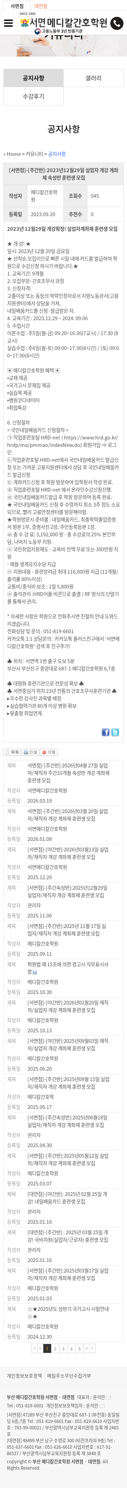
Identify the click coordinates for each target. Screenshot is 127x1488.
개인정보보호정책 (24, 1375)
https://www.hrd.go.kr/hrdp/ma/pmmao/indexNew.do (62, 441)
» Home (12, 154)
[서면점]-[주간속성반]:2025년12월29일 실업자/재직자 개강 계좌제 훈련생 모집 (67, 891)
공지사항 (33, 78)
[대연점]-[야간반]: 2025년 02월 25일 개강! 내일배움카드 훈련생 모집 (67, 1197)
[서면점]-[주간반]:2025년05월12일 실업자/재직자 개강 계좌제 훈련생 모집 (67, 1159)
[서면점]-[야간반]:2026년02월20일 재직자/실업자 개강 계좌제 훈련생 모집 (67, 1006)
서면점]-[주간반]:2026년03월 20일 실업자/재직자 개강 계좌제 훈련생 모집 (67, 814)
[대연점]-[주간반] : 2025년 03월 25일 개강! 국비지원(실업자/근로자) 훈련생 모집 (67, 1235)
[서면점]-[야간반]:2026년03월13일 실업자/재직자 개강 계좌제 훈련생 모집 (67, 853)
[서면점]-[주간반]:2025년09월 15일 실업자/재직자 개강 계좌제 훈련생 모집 (68, 1082)
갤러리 (93, 78)
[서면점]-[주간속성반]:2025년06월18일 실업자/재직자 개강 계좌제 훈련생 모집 (67, 1121)
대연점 (40, 5)
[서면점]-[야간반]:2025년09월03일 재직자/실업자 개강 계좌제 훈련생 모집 (67, 1044)
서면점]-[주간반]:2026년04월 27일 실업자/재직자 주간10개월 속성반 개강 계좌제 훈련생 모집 (68, 773)
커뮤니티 (34, 154)
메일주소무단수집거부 (69, 1375)
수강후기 (33, 96)
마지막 (92, 1348)
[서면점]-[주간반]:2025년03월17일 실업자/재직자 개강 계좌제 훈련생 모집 (67, 1274)
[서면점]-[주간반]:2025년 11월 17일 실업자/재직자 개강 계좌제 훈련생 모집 (66, 929)
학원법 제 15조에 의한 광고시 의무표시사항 (67, 967)
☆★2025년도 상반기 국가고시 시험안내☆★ (68, 1312)
